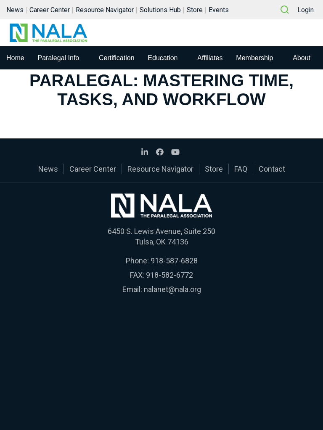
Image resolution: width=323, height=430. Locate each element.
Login (305, 10)
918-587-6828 (174, 260)
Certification (116, 57)
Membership (254, 57)
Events (219, 10)
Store (195, 10)
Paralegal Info (58, 57)
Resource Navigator (105, 10)
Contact (272, 169)
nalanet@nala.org (172, 289)
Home (15, 57)
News (15, 10)
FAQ (240, 169)
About (301, 57)
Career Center (49, 10)
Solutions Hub (160, 10)
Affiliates (209, 57)
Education (162, 57)
